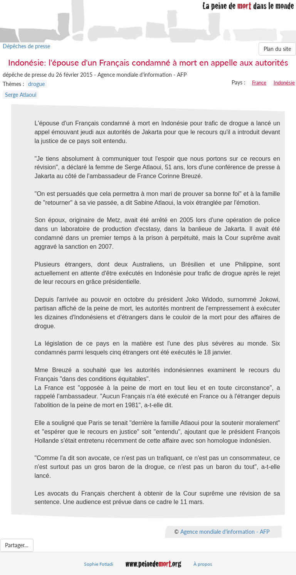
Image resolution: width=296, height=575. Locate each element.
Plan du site (277, 49)
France (259, 82)
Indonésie (284, 82)
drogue (36, 84)
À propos (202, 564)
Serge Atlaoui (20, 94)
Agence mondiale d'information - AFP (224, 531)
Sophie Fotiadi (98, 564)
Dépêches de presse (26, 46)
